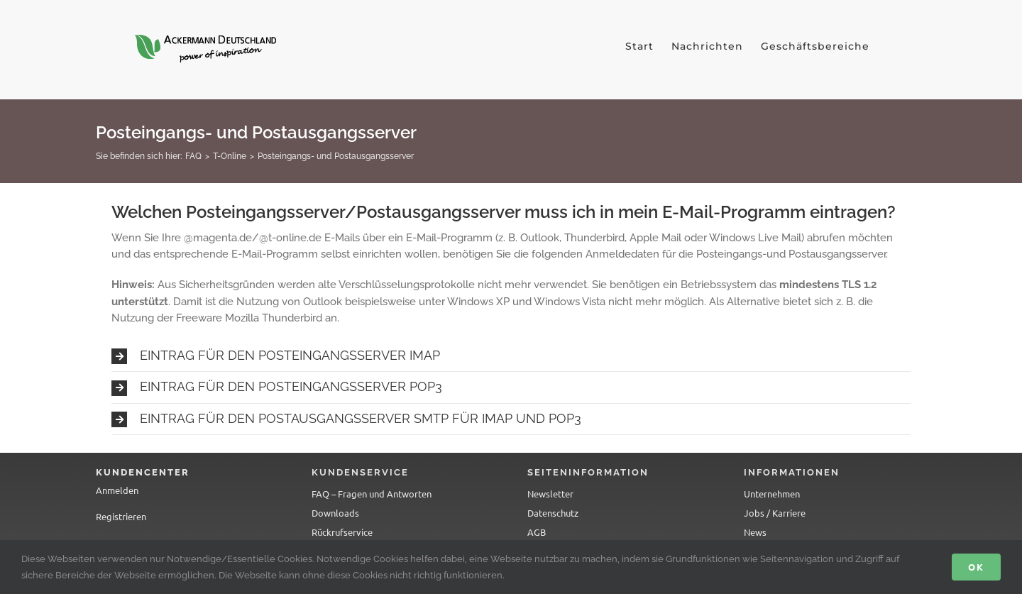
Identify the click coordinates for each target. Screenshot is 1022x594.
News (755, 532)
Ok (976, 567)
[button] (510, 356)
